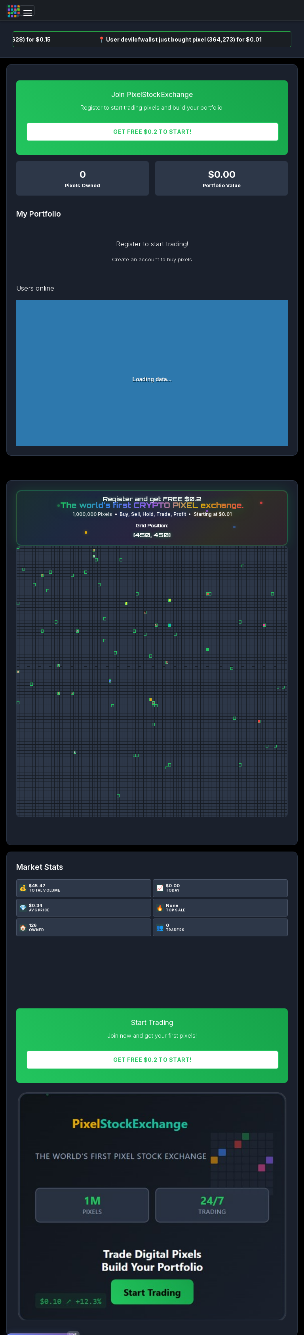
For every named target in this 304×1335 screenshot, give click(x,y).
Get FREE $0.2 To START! (152, 131)
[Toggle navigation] (27, 10)
